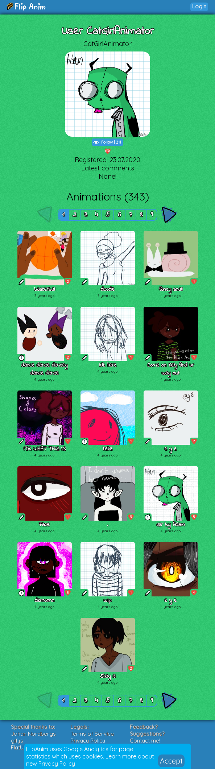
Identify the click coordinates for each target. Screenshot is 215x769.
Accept (171, 760)
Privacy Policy (56, 763)
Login (199, 6)
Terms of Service (92, 733)
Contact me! (145, 740)
